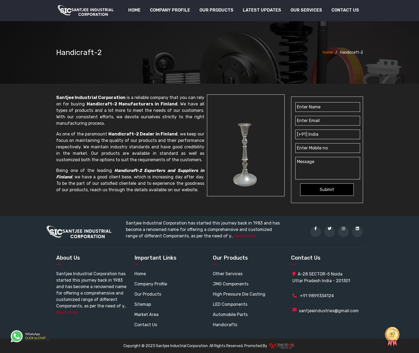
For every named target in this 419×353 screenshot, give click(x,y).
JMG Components (230, 283)
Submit (327, 189)
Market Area (146, 314)
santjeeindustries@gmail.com (329, 310)
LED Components (230, 304)
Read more (245, 235)
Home (134, 10)
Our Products (147, 294)
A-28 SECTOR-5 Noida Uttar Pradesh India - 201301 (321, 277)
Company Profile (170, 10)
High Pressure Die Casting (239, 294)
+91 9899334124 (313, 295)
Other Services (228, 273)
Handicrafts (225, 324)
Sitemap (142, 304)
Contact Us (345, 10)
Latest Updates (262, 10)
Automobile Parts (230, 314)
